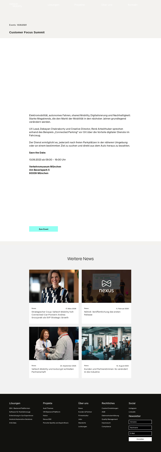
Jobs (80, 420)
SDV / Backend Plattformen (19, 406)
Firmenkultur (83, 415)
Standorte (82, 425)
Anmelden (140, 439)
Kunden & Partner (85, 411)
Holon (45, 415)
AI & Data (12, 425)
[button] (43, 229)
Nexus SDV (47, 420)
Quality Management (110, 420)
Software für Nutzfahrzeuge (20, 411)
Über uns (106, 5)
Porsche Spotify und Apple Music (56, 425)
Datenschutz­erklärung (110, 415)
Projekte (79, 5)
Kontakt (133, 5)
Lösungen (53, 5)
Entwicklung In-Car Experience (21, 415)
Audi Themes (48, 406)
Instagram (133, 406)
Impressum (106, 425)
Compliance (106, 430)
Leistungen (82, 430)
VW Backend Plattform (52, 411)
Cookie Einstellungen (110, 406)
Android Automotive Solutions (21, 420)
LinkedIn (132, 411)
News (80, 406)
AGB (103, 411)
